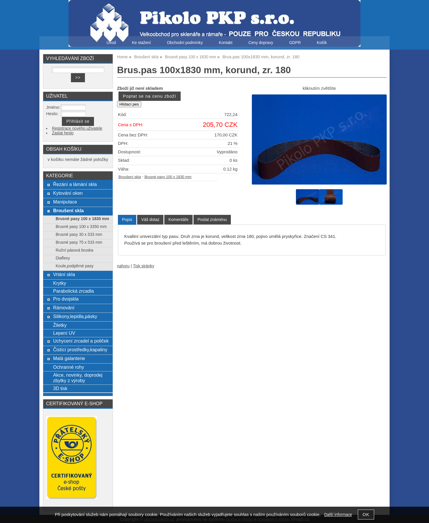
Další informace (338, 515)
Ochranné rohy (68, 367)
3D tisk (60, 388)
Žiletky (60, 325)
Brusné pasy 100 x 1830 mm (167, 177)
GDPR (295, 43)
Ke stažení (141, 43)
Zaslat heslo (63, 133)
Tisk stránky (143, 266)
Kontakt (226, 43)
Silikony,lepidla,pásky (75, 316)
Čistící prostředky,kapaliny (80, 349)
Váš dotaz (150, 219)
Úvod (111, 43)
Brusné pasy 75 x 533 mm (79, 242)
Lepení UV (64, 333)
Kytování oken (68, 193)
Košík (322, 43)
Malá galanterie (69, 358)
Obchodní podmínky (185, 43)
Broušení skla (129, 177)
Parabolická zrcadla (73, 291)
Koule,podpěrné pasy (75, 266)
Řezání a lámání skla (75, 184)
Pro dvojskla (66, 298)
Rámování (63, 307)
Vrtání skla (64, 274)
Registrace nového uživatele (77, 128)
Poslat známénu (212, 219)
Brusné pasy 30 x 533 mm (79, 234)
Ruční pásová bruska (74, 250)
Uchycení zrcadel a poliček (81, 340)
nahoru (123, 266)
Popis (127, 219)
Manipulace (65, 201)
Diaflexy (63, 258)
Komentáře (178, 219)
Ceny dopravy (260, 43)
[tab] (127, 219)
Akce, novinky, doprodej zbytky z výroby (77, 377)
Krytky (59, 283)
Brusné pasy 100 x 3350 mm (81, 226)
